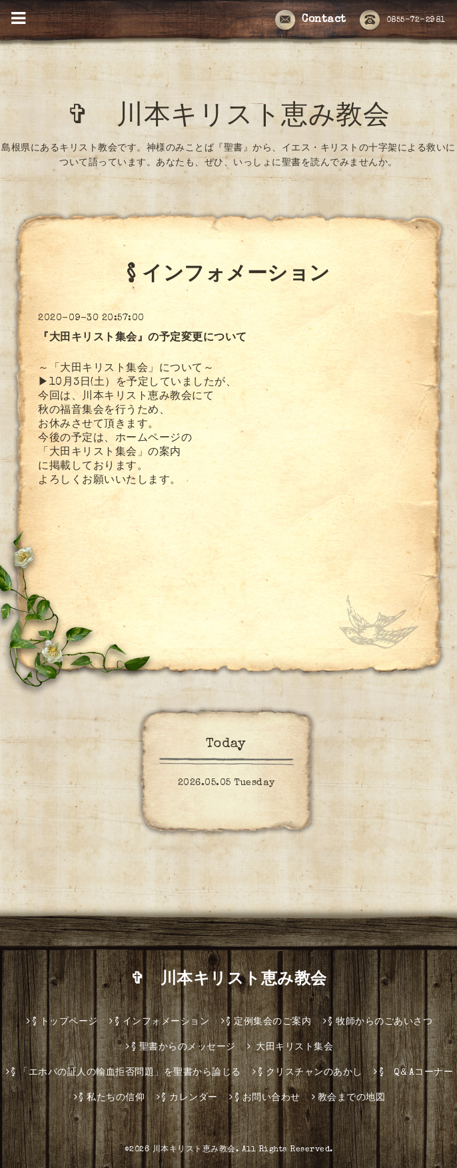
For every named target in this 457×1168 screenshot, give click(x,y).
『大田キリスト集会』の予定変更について (142, 338)
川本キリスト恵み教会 (194, 1150)
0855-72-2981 (403, 21)
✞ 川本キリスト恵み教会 (242, 118)
